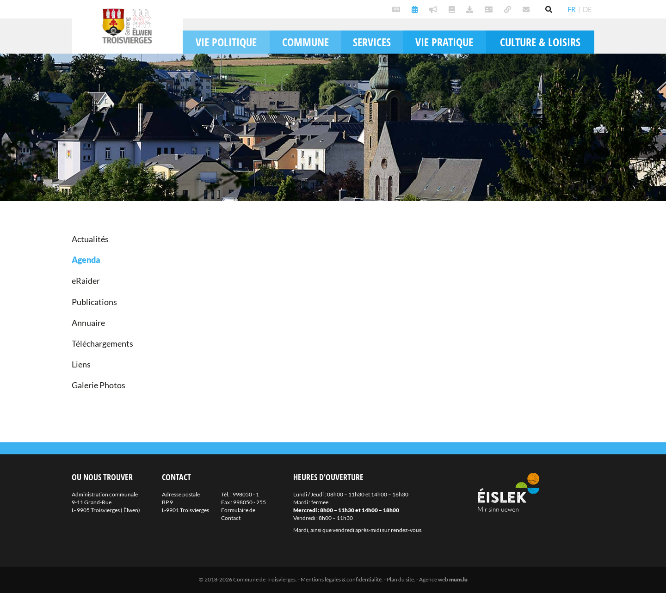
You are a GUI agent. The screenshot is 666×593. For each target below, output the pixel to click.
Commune (305, 41)
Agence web (433, 579)
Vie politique (226, 41)
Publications (94, 302)
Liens (81, 364)
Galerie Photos (98, 385)
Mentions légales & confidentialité (341, 579)
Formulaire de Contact (238, 514)
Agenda (86, 260)
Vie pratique (444, 41)
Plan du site (400, 579)
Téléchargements (102, 343)
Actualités (90, 239)
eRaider (86, 280)
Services (372, 41)
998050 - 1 (246, 494)
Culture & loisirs (540, 41)
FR (571, 9)
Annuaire (88, 323)
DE (587, 9)
